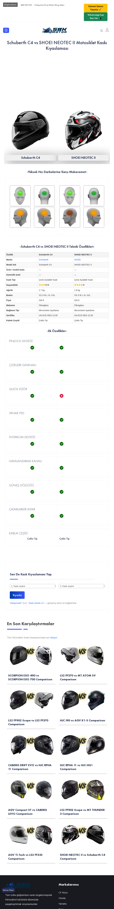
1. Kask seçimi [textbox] (18, 586)
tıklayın (53, 637)
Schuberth (43, 259)
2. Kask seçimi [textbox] (67, 586)
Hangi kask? (16, 603)
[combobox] (32, 586)
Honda (62, 898)
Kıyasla (17, 595)
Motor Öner (8, 890)
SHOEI (77, 259)
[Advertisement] (57, 76)
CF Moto (63, 892)
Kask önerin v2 (36, 603)
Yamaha (62, 903)
